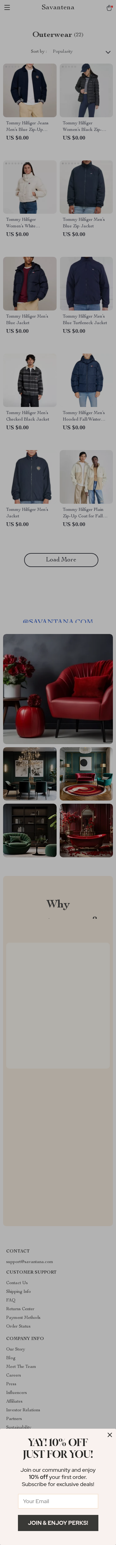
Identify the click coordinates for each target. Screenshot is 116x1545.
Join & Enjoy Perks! (58, 1522)
